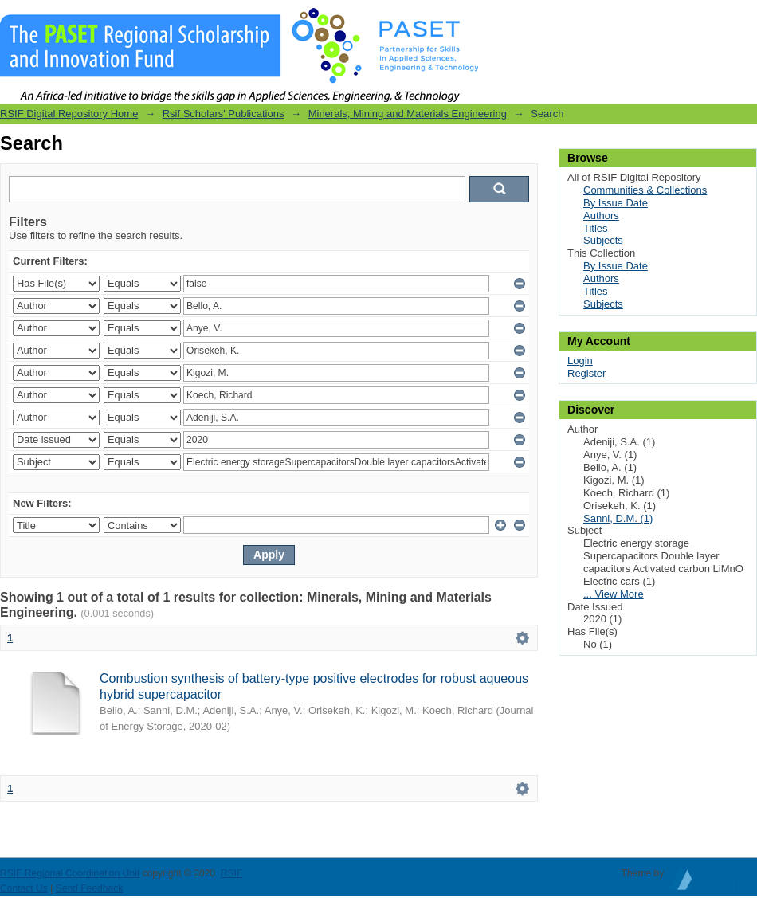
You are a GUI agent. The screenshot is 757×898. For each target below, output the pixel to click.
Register (586, 373)
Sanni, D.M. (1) (618, 518)
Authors (601, 216)
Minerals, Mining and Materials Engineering (407, 114)
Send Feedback (90, 888)
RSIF (232, 873)
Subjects (603, 240)
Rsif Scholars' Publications (223, 114)
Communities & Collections (645, 190)
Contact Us (24, 888)
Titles (595, 228)
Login (744, 19)
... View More (613, 594)
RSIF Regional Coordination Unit (69, 873)
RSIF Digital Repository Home (69, 114)
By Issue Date (615, 203)
